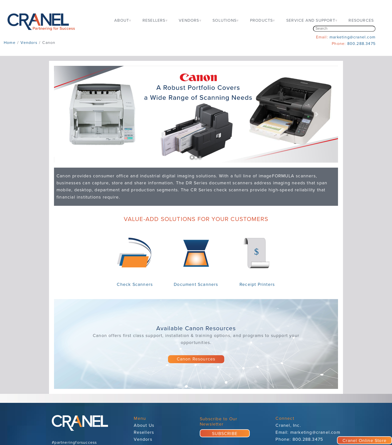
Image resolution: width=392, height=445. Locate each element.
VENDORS (189, 20)
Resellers (144, 432)
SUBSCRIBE (225, 433)
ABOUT (121, 20)
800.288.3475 (361, 43)
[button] (75, 114)
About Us (144, 425)
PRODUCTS (261, 20)
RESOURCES (361, 20)
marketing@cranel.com (353, 37)
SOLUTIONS (224, 20)
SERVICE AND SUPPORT (310, 20)
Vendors (143, 439)
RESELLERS (154, 20)
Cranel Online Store (364, 440)
